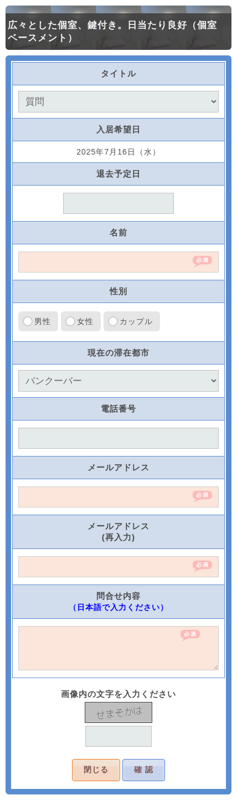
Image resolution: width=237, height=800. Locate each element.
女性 (85, 321)
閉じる (96, 769)
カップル (136, 321)
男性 (42, 321)
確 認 (143, 769)
